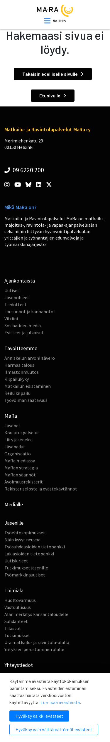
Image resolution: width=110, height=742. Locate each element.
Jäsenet (12, 425)
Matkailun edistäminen (27, 386)
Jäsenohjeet (16, 297)
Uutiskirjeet (16, 561)
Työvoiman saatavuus (26, 400)
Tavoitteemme (20, 348)
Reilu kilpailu (17, 393)
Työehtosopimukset (24, 533)
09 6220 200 (24, 170)
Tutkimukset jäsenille (26, 568)
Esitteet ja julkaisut (24, 332)
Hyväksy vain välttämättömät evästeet (54, 729)
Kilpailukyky (16, 379)
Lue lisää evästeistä (60, 702)
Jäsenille (13, 522)
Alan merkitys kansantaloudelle (36, 614)
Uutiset (11, 290)
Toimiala (13, 590)
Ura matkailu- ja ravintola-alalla (36, 642)
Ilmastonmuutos (21, 372)
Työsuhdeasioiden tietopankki (34, 547)
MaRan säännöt (20, 475)
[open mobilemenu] (55, 21)
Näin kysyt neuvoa (22, 540)
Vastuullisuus (17, 607)
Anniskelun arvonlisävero (29, 358)
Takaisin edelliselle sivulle (52, 74)
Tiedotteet (15, 304)
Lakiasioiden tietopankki (29, 554)
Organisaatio (17, 454)
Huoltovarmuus (20, 600)
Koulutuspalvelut (21, 432)
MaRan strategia (21, 468)
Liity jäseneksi (18, 440)
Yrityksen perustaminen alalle (34, 649)
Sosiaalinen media (22, 325)
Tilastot (12, 628)
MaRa (10, 415)
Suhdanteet (16, 621)
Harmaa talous (19, 365)
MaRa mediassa (19, 461)
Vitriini (11, 318)
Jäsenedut (14, 447)
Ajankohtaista (19, 280)
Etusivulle (52, 95)
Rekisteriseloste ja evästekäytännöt (40, 489)
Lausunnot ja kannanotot (29, 311)
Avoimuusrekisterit (23, 482)
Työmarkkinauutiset (24, 575)
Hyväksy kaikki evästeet (39, 716)
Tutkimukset (17, 635)
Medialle (13, 504)
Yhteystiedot (18, 665)
